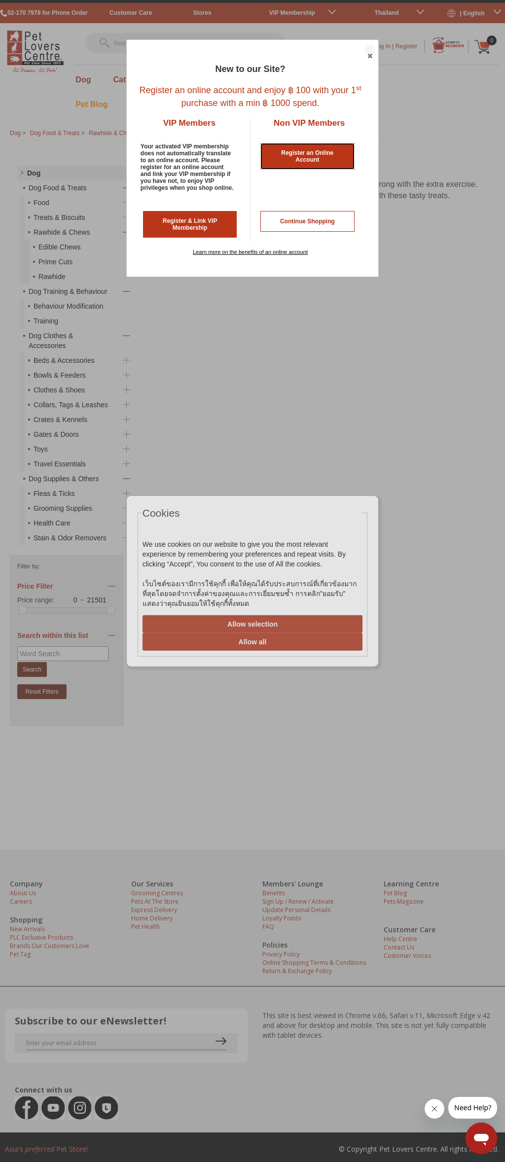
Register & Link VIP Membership (190, 224)
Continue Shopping (307, 221)
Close (369, 50)
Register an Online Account (307, 156)
